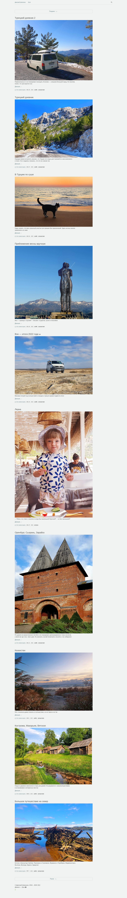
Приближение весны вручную (32, 245)
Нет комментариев (20, 90)
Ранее (53, 882)
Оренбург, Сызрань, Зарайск (32, 534)
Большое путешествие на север (34, 804)
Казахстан (21, 653)
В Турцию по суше (26, 175)
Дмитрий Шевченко (20, 2)
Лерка (18, 411)
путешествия (41, 90)
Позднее (53, 11)
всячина (36, 527)
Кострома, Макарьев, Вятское (33, 728)
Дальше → (18, 87)
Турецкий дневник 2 (27, 18)
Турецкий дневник (25, 97)
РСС (39, 888)
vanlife (35, 90)
